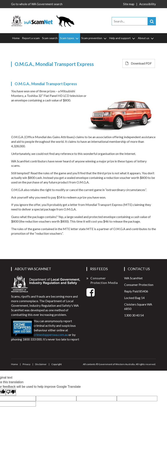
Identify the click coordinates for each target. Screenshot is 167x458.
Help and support (122, 38)
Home (16, 38)
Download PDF (139, 63)
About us (146, 38)
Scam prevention (94, 38)
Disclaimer (41, 364)
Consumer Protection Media (104, 280)
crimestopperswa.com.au (51, 335)
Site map (128, 4)
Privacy (26, 364)
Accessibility (147, 4)
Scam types (69, 38)
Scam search (50, 38)
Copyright (56, 364)
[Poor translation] (11, 392)
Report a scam (31, 38)
